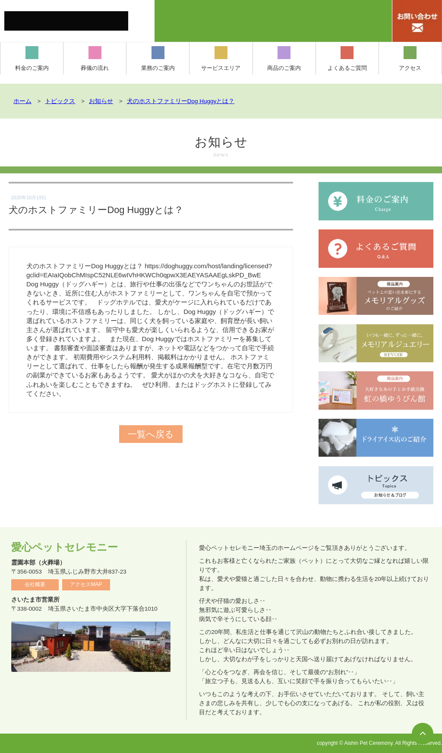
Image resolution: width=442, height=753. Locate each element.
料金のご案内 (32, 58)
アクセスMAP (86, 584)
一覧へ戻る (151, 434)
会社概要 (35, 584)
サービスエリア (220, 58)
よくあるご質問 (347, 58)
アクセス (410, 58)
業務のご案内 (158, 58)
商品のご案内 (284, 58)
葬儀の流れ (95, 58)
